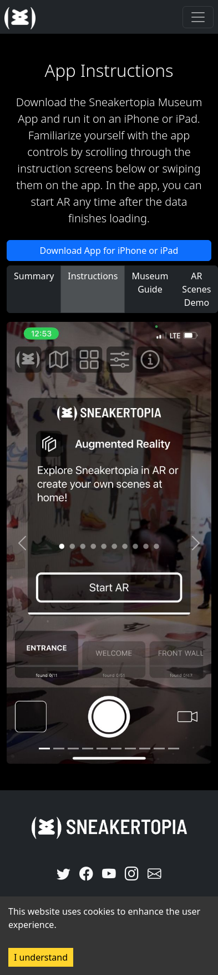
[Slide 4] (102, 748)
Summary (34, 276)
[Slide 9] (173, 748)
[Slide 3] (87, 748)
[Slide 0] (44, 748)
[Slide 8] (159, 748)
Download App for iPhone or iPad (109, 250)
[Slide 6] (130, 748)
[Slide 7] (144, 748)
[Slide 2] (73, 748)
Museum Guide (149, 282)
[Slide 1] (58, 748)
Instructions (93, 276)
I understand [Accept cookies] (41, 957)
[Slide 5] (116, 748)
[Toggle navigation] (198, 17)
